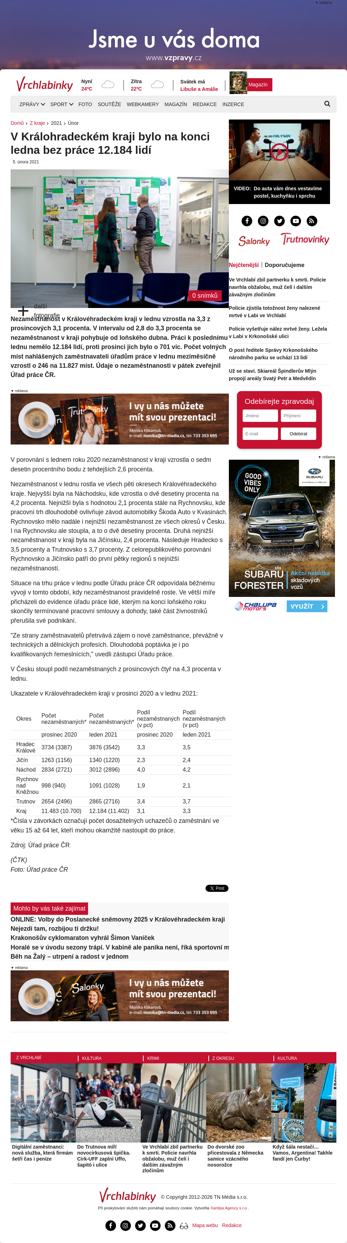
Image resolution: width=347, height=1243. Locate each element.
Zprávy (29, 104)
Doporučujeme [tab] (285, 265)
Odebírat (298, 433)
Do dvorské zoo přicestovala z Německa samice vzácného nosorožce (236, 1155)
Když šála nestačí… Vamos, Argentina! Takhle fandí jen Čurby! (303, 1153)
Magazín (258, 84)
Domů (17, 123)
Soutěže (109, 104)
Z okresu (223, 1058)
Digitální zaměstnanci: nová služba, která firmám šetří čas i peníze (42, 1153)
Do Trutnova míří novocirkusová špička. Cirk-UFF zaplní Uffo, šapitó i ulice (103, 1155)
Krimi (153, 1058)
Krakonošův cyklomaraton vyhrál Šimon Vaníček (83, 937)
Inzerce (233, 104)
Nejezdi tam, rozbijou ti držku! (55, 928)
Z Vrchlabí (28, 1057)
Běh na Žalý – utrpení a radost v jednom (69, 956)
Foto (85, 104)
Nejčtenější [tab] (244, 265)
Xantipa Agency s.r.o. (229, 1208)
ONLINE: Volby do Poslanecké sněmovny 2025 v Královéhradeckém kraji (118, 919)
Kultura (92, 1058)
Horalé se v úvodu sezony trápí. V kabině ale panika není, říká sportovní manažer (120, 947)
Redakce (205, 104)
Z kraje (37, 123)
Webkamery (143, 104)
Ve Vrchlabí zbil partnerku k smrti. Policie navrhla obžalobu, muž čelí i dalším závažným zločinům (277, 287)
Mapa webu (205, 1225)
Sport (58, 104)
